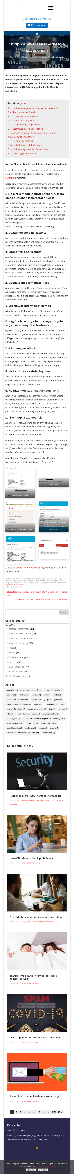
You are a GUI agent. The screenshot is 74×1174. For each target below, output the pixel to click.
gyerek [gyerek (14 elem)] (58, 699)
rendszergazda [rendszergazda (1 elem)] (13, 718)
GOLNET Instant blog (15, 676)
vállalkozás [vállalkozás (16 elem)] (30, 728)
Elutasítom (43, 1170)
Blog (7, 625)
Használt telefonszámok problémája (31, 858)
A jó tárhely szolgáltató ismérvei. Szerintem (36, 917)
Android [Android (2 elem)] (24, 690)
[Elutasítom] (70, 1167)
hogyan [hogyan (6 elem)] (27, 704)
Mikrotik (11, 652)
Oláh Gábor (22, 57)
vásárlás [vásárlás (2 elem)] (43, 728)
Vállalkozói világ (15, 671)
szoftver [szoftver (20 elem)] (27, 718)
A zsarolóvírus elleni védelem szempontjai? (36, 1096)
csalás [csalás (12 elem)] (59, 690)
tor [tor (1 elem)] (36, 723)
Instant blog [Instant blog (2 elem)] (51, 704)
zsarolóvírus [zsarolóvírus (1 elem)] (24, 733)
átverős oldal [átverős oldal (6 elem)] (49, 733)
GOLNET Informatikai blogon (29, 567)
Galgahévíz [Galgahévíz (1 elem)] (36, 699)
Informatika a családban (19, 633)
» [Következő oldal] (48, 1112)
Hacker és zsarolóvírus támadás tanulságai (35, 795)
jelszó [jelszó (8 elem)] (21, 709)
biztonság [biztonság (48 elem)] (36, 690)
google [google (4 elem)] (47, 699)
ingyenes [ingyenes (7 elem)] (38, 704)
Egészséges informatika (19, 628)
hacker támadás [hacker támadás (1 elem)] (13, 704)
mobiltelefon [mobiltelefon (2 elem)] (23, 714)
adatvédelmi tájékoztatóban (15, 585)
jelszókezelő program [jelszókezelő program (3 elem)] (37, 709)
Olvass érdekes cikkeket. (17, 1130)
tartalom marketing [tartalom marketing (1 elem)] (14, 723)
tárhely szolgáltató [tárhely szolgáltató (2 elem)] (49, 723)
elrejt (23, 103)
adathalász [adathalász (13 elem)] (12, 690)
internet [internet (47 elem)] (11, 709)
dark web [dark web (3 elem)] (24, 695)
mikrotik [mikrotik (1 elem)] (10, 714)
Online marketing (16, 657)
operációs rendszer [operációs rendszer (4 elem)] (50, 714)
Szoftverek (12, 662)
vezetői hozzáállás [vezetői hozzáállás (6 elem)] (14, 728)
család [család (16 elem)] (49, 690)
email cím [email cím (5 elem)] (57, 695)
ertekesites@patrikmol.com (37, 18)
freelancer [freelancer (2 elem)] (23, 699)
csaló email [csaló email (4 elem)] (11, 695)
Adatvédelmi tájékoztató (46, 1166)
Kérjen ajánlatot (38, 25)
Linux (10, 647)
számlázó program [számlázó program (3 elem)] (42, 718)
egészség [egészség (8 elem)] (36, 695)
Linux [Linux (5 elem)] (51, 709)
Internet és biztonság (38, 57)
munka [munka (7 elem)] (36, 714)
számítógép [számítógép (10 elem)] (59, 718)
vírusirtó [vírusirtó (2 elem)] (54, 728)
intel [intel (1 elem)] (62, 704)
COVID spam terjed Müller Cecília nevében (35, 1037)
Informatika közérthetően (20, 638)
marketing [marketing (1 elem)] (63, 709)
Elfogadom (31, 1170)
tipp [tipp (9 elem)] (28, 723)
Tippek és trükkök (56, 57)
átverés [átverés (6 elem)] (36, 733)
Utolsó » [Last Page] (57, 1112)
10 (39, 1112)
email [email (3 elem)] (47, 695)
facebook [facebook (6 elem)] (11, 699)
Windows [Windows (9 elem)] (11, 733)
